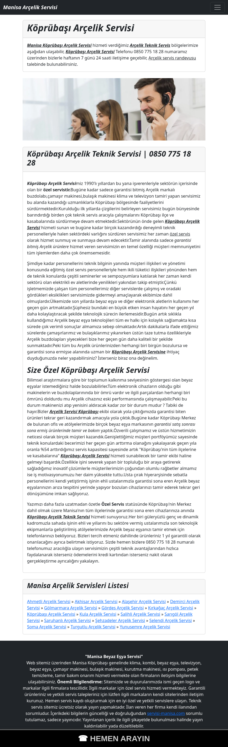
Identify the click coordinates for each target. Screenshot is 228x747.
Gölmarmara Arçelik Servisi (70, 608)
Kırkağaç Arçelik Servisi (170, 608)
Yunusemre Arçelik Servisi (145, 627)
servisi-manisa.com (166, 713)
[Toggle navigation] (217, 7)
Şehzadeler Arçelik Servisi (120, 620)
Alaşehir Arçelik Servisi (144, 601)
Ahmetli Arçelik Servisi (48, 601)
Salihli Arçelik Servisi (140, 614)
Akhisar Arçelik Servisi (96, 601)
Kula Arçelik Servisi (98, 614)
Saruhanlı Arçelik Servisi (67, 620)
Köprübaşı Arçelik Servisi (51, 614)
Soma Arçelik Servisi (46, 627)
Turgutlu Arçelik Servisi (93, 627)
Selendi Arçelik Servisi (170, 620)
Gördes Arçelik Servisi (122, 608)
